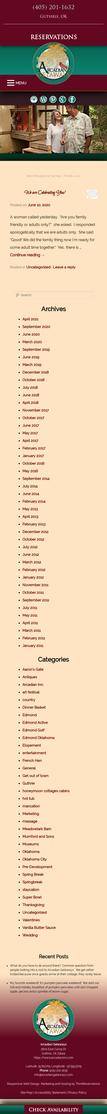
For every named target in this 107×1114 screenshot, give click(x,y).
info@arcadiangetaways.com (56, 1075)
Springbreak (35, 882)
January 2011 (35, 646)
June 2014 (33, 494)
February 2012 (36, 570)
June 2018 (33, 395)
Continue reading (30, 255)
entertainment (37, 753)
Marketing (33, 814)
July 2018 (33, 387)
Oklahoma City (37, 859)
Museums (33, 844)
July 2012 (32, 547)
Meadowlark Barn (39, 829)
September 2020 (39, 327)
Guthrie (31, 783)
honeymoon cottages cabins (48, 791)
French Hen (35, 760)
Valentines (34, 920)
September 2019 (39, 349)
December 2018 (38, 372)
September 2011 (38, 600)
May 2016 (33, 471)
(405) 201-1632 (54, 8)
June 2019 (33, 357)
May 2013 (33, 509)
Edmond (32, 715)
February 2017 (36, 448)
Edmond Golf (36, 730)
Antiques (32, 677)
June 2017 (33, 425)
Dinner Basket (36, 707)
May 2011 (32, 615)
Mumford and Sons (41, 836)
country (31, 700)
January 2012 (36, 577)
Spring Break (35, 874)
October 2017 (36, 418)
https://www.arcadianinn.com (56, 1057)
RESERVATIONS (53, 38)
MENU (11, 83)
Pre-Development (40, 867)
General (31, 768)
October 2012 (36, 539)
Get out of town (38, 776)
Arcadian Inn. (36, 685)
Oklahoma (33, 852)
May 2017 (33, 433)
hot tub (31, 798)
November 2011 (38, 585)
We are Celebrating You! (47, 193)
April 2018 (33, 403)
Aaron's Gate (35, 669)
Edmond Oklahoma (41, 738)
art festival (33, 692)
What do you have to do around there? (38, 965)
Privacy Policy (80, 1092)
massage (32, 821)
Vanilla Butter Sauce (42, 928)
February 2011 (36, 638)
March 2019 (34, 365)
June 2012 (33, 554)
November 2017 (38, 410)
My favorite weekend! (27, 983)
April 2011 (33, 623)
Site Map (29, 1092)
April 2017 (33, 441)
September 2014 (38, 479)
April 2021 (33, 319)
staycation (33, 890)
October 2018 (36, 380)
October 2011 (36, 592)
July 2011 (32, 608)
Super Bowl (34, 897)
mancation (34, 806)
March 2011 (34, 630)
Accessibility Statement (53, 1092)
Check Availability (53, 1110)
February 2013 (36, 524)
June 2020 (34, 334)
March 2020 (35, 342)
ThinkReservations (90, 1084)
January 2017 (36, 456)
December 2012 (38, 532)
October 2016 (36, 463)
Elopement (34, 745)
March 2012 (34, 562)
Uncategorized (41, 267)
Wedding (32, 935)
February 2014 (36, 501)
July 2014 (32, 486)
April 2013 (33, 517)
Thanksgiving (36, 905)
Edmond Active (38, 723)
